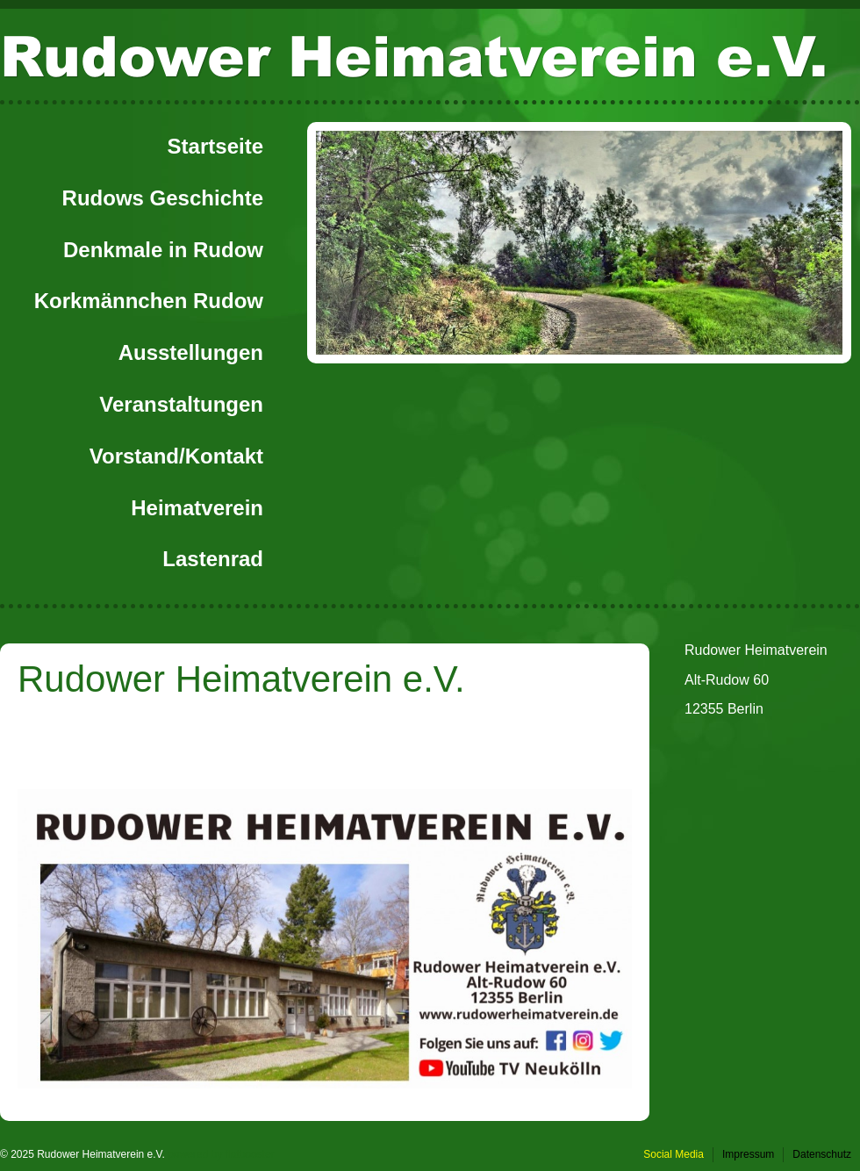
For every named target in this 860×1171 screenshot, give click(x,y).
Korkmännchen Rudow (148, 301)
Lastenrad (212, 559)
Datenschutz (821, 1154)
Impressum (748, 1154)
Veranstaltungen (181, 404)
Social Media (673, 1154)
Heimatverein (197, 508)
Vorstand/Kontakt (176, 456)
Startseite (215, 146)
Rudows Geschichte (162, 198)
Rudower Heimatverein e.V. (414, 54)
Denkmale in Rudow (163, 250)
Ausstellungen (190, 352)
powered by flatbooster (221, 1154)
